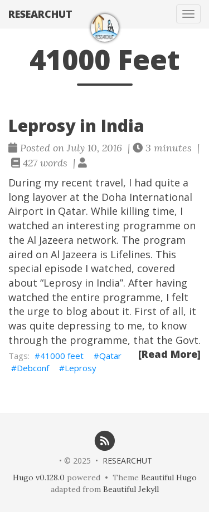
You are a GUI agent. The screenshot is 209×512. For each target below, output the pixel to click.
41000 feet (62, 355)
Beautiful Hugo (169, 477)
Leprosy (80, 367)
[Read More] (169, 354)
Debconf (33, 367)
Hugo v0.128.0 (39, 477)
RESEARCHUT (40, 14)
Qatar (110, 355)
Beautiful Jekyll (131, 489)
